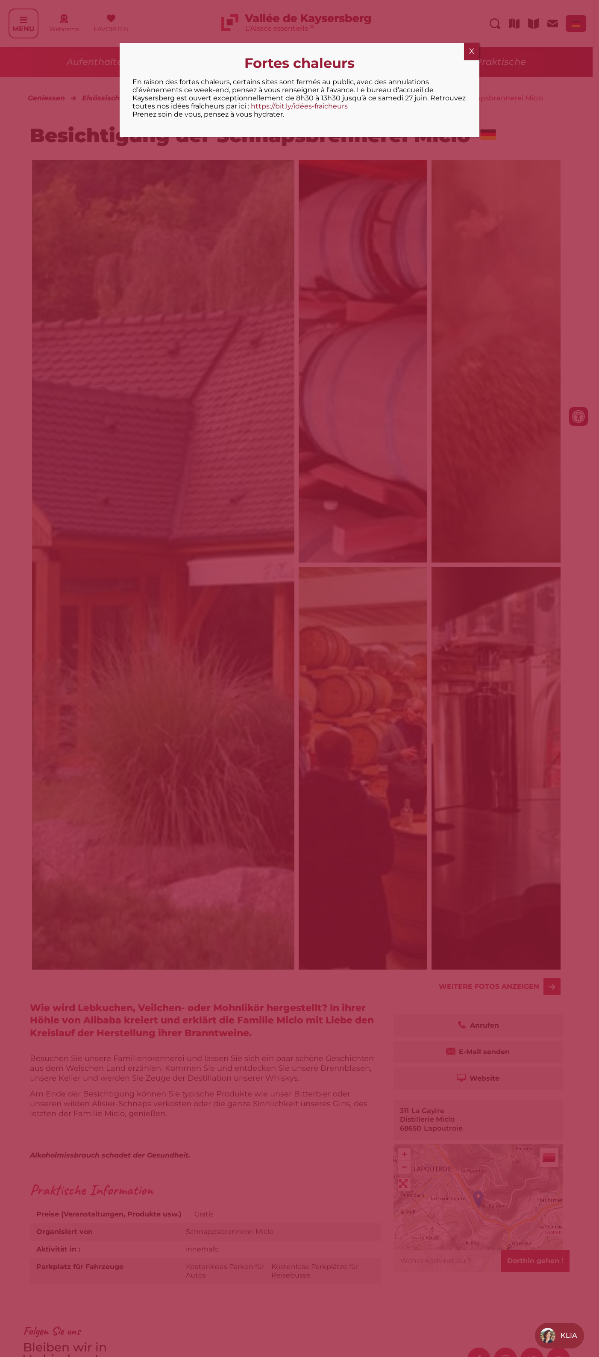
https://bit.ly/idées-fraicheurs (299, 106)
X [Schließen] (471, 51)
